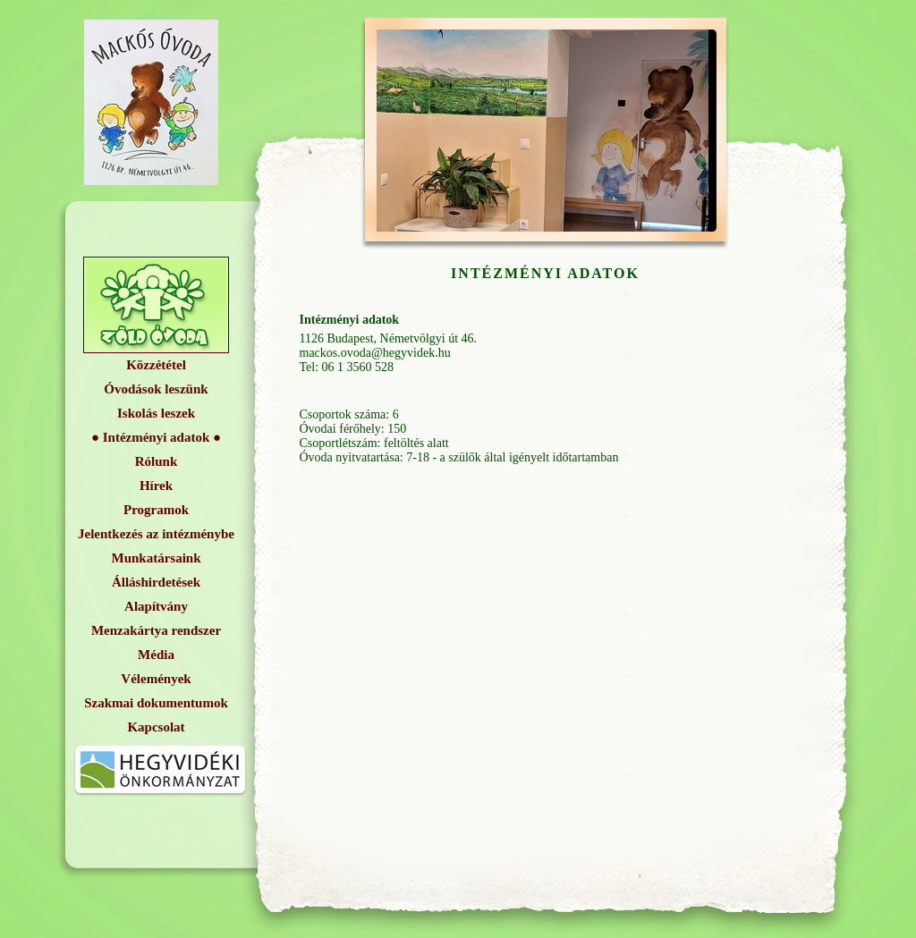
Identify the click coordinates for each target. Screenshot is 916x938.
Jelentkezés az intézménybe (156, 534)
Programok (156, 510)
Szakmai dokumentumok (155, 703)
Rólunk (156, 461)
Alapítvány (156, 606)
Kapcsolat (155, 727)
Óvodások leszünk (156, 389)
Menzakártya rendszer (156, 630)
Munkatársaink (155, 558)
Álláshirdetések (156, 582)
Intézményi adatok (156, 437)
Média (156, 654)
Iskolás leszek (156, 413)
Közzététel (156, 365)
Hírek (156, 485)
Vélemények (156, 679)
